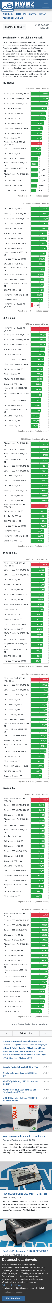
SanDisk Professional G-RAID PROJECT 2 (25, 1251)
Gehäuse (33, 1044)
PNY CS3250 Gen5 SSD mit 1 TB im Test (25, 1193)
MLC (5, 1051)
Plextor (29, 1051)
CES (40, 1041)
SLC (5, 1055)
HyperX (7, 1048)
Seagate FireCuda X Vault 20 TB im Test (24, 1136)
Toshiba (13, 1058)
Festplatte (16, 1044)
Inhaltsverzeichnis (14, 27)
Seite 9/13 (25, 1033)
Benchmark (16, 1041)
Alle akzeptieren (13, 1298)
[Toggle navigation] (46, 5)
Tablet (30, 1055)
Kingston (21, 1048)
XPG (29, 1058)
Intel (14, 1048)
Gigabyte (42, 1044)
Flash (25, 1044)
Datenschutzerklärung (11, 1285)
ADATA (6, 1041)
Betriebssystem (30, 1041)
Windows (21, 1058)
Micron (41, 1048)
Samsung (38, 1051)
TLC (5, 1058)
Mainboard (32, 1048)
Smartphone (14, 1055)
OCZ (11, 1051)
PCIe (22, 1051)
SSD (23, 1055)
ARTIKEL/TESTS (12, 14)
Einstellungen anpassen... (13, 1292)
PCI (17, 1051)
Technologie (40, 1055)
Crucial (6, 1044)
